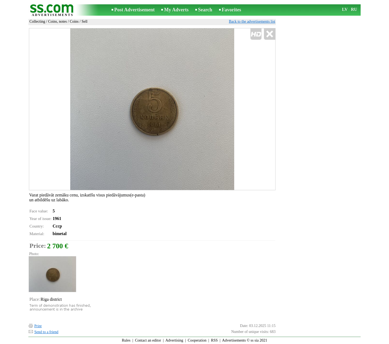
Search (205, 9)
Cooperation (197, 340)
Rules (126, 340)
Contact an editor (148, 340)
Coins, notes (57, 21)
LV (345, 9)
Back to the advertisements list (252, 21)
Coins (74, 21)
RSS (214, 340)
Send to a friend (46, 332)
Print (38, 326)
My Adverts (176, 9)
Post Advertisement (134, 9)
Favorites (231, 9)
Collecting (37, 21)
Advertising (174, 340)
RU (354, 9)
